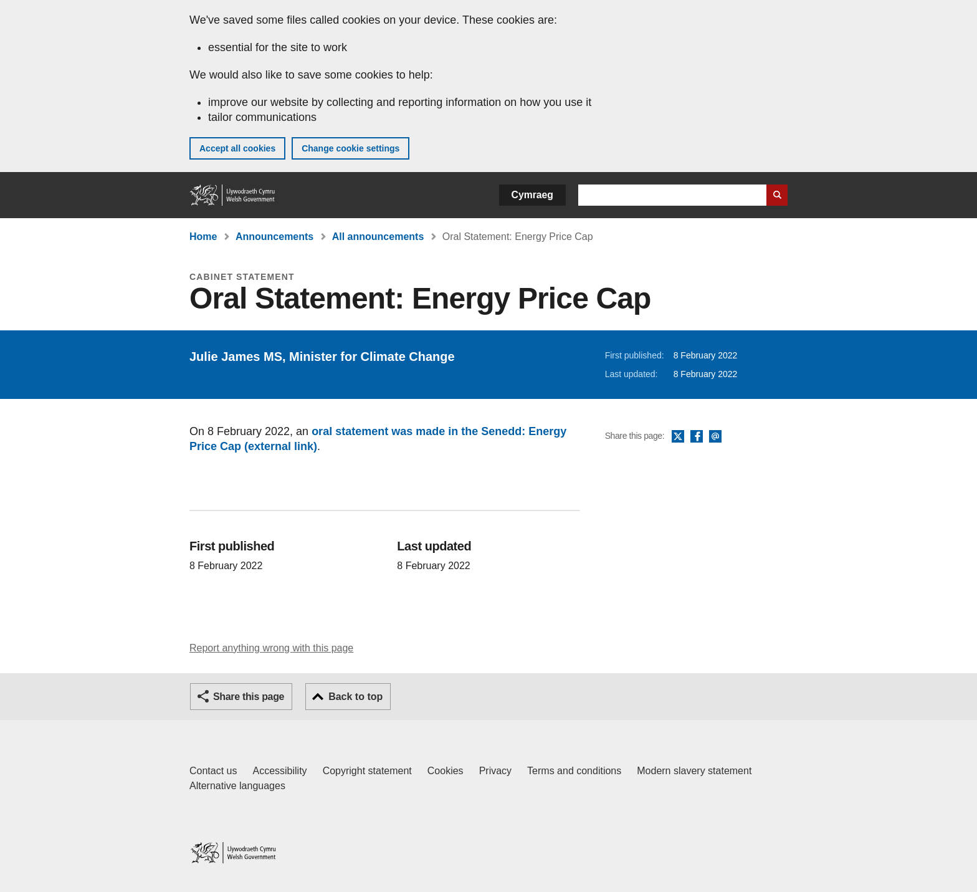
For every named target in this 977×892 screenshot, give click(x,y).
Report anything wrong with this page (271, 648)
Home (203, 236)
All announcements (378, 236)
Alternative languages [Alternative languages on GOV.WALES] (237, 785)
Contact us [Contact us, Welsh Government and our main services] (213, 770)
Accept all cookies (237, 148)
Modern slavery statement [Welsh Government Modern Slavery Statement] (694, 770)
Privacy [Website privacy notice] (495, 770)
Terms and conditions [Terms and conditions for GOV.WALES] (574, 770)
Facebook (696, 437)
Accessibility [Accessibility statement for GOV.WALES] (279, 770)
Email (715, 437)
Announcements (274, 236)
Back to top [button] (355, 696)
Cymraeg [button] (532, 194)
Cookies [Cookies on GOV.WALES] (445, 770)
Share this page (248, 696)
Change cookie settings (350, 148)
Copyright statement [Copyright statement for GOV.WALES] (367, 770)
